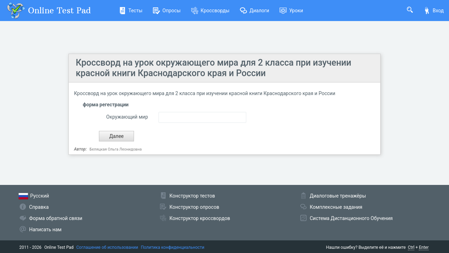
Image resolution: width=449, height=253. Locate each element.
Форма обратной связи (55, 218)
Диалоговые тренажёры (338, 196)
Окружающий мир (127, 117)
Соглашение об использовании (107, 247)
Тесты (130, 10)
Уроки (291, 10)
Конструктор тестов (192, 196)
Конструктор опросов (194, 207)
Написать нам (45, 229)
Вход (433, 10)
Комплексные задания (336, 207)
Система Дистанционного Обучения (351, 218)
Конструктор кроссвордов (199, 218)
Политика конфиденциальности (173, 247)
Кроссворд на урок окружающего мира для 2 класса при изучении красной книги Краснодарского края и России (213, 68)
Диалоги (254, 10)
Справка (39, 207)
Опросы (167, 10)
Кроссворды (210, 10)
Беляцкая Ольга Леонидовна (115, 149)
